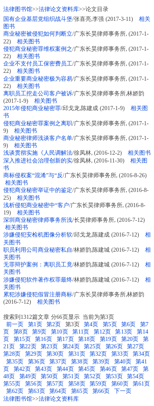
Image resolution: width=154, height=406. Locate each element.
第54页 (135, 376)
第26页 (114, 346)
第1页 (35, 324)
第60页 (120, 384)
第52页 (92, 376)
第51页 (71, 376)
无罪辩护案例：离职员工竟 (37, 265)
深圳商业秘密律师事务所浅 (37, 220)
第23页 (49, 346)
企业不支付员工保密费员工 (37, 64)
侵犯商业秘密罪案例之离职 (37, 123)
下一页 (122, 391)
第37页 (58, 362)
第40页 (122, 362)
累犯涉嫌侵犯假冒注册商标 (37, 294)
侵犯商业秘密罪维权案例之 (37, 49)
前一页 (14, 324)
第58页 (76, 384)
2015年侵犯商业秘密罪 (32, 108)
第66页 (101, 391)
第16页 (43, 339)
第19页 (108, 339)
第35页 (14, 362)
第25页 (92, 346)
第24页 (71, 346)
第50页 (49, 376)
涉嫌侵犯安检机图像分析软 (37, 235)
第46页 (108, 369)
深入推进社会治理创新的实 (37, 161)
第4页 (91, 324)
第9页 (39, 332)
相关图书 (28, 41)
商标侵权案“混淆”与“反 (33, 175)
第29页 (33, 354)
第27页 (135, 346)
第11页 (80, 332)
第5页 (110, 324)
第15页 (22, 339)
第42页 (22, 369)
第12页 (102, 332)
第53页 (114, 376)
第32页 (98, 354)
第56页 (33, 384)
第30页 (55, 354)
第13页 (123, 332)
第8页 (21, 332)
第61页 (141, 384)
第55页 (12, 384)
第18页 (86, 339)
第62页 (14, 391)
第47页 (129, 369)
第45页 (86, 369)
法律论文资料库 (59, 9)
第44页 (65, 369)
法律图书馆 (17, 9)
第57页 (55, 384)
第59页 (98, 384)
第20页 (129, 339)
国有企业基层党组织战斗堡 (37, 19)
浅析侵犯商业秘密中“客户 (36, 205)
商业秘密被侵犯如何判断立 (37, 34)
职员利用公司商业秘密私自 (37, 250)
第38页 (79, 362)
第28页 (12, 354)
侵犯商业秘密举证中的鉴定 (37, 190)
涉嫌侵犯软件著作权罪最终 (37, 280)
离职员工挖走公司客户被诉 (37, 93)
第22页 (28, 346)
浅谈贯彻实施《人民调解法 (37, 153)
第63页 (36, 391)
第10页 (59, 332)
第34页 (141, 354)
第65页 (79, 391)
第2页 (53, 324)
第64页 (58, 391)
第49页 (28, 376)
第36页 (36, 362)
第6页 (128, 324)
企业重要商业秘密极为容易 (37, 79)
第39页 (101, 362)
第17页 (65, 339)
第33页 (120, 354)
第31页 (76, 354)
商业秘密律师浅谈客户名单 (37, 138)
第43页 (43, 369)
